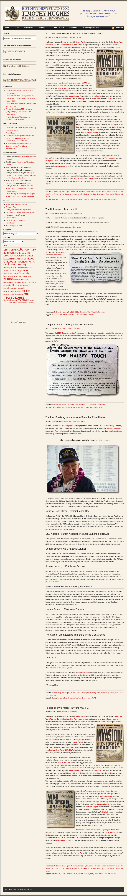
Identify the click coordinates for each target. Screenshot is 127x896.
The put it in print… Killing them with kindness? (70, 324)
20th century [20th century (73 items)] (10, 252)
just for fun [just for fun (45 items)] (14, 285)
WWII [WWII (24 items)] (13, 303)
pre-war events (61, 166)
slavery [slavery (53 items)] (25, 300)
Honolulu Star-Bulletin (114, 428)
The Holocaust (110, 158)
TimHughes (64, 37)
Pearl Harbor (59, 431)
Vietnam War (93, 179)
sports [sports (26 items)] (32, 300)
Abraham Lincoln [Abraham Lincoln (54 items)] (25, 255)
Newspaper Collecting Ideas (96, 191)
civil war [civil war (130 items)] (9, 264)
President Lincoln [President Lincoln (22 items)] (8, 295)
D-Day (91, 93)
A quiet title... (10, 133)
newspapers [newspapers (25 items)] (17, 288)
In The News (28, 28)
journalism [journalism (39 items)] (31, 282)
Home (7, 28)
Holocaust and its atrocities (86, 163)
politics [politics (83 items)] (26, 290)
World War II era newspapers (63, 426)
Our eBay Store (11, 218)
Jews (77, 315)
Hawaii (54, 698)
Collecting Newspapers (62, 191)
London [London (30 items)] (30, 285)
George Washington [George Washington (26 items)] (16, 270)
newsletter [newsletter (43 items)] (8, 288)
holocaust (73, 199)
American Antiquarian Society (16, 204)
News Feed (119, 28)
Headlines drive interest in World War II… (67, 708)
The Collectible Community (71, 194)
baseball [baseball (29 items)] (6, 259)
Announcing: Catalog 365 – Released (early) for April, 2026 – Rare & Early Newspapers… (19, 111)
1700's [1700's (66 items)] (22, 252)
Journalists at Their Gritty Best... (17, 141)
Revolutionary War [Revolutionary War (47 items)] (12, 300)
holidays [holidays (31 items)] (27, 276)
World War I (70, 76)
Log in (32, 889)
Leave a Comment (76, 37)
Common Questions (78, 191)
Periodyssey (10, 223)
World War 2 (98, 199)
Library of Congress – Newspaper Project (20, 212)
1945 (59, 407)
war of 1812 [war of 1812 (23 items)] (7, 303)
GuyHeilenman (62, 213)
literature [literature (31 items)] (23, 285)
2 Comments (72, 712)
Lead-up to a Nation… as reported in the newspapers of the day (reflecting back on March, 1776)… (20, 98)
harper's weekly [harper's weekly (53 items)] (21, 273)
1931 (53, 315)
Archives (42, 28)
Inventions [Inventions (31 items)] (17, 282)
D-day (63, 199)
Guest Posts (75, 693)
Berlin (110, 99)
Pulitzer (80, 68)
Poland (117, 101)
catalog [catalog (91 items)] (30, 258)
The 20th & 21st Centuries (77, 312)
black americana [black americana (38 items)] (17, 259)
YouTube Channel (57, 28)
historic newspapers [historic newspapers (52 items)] (13, 276)
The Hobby (85, 194)
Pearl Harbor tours (83, 672)
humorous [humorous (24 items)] (16, 279)
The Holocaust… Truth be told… (62, 209)
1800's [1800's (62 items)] (7, 255)
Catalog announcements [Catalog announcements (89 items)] (19, 261)
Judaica (86, 199)
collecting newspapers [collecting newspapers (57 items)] (14, 266)
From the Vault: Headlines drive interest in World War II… (75, 33)
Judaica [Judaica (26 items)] (6, 285)
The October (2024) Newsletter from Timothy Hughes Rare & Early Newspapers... (18, 146)
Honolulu (60, 698)
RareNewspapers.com (91, 28)
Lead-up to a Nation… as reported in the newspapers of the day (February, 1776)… (21, 175)
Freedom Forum (11, 207)
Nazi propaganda (51, 161)
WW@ (91, 315)
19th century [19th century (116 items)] (27, 249)
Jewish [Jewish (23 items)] (24, 282)
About (16, 28)
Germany (59, 315)
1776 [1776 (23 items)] (28, 253)
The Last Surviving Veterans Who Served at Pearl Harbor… (76, 417)
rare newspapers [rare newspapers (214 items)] (17, 295)
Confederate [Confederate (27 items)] (21, 268)
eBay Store (73, 28)
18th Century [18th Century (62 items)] (10, 249)
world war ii (108, 199)
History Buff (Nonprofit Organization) (18, 210)
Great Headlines (60, 405)
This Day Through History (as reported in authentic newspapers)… (20, 188)
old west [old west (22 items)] (18, 291)
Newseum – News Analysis (15, 215)
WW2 (96, 407)
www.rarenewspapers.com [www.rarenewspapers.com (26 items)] (25, 303)
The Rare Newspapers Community (102, 194)
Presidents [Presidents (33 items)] (19, 295)
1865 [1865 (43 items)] (13, 255)
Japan (73, 407)
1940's (54, 407)
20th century (56, 199)
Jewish (80, 199)
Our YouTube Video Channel (16, 220)
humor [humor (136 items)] (8, 279)
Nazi (91, 199)
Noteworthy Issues (113, 191)
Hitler (68, 199)
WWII (114, 199)
